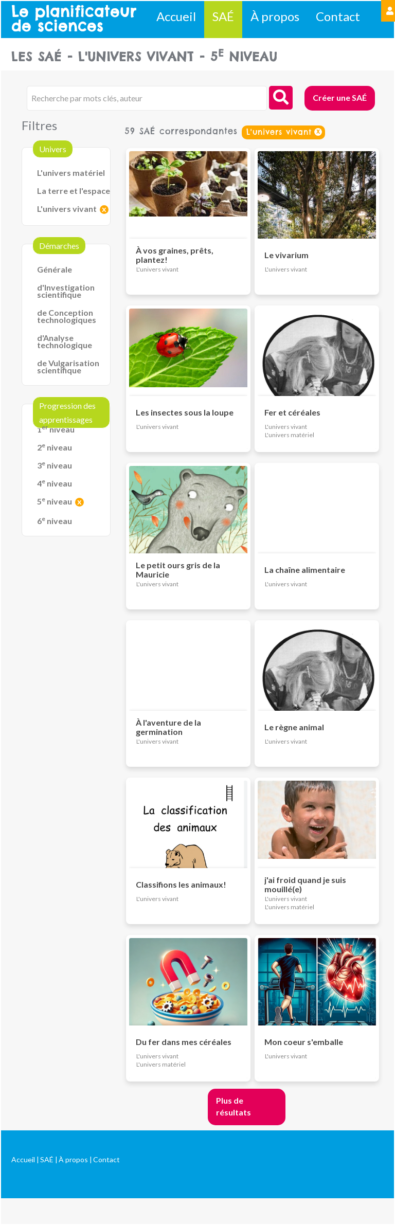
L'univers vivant (67, 208)
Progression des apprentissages (67, 412)
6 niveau (54, 521)
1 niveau (56, 429)
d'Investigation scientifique (66, 290)
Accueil (176, 16)
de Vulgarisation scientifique (68, 366)
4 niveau (54, 483)
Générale (54, 269)
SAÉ (223, 16)
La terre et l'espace (73, 190)
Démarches (59, 245)
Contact (338, 16)
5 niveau (54, 501)
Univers (52, 149)
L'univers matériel (71, 172)
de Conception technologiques (66, 316)
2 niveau (54, 447)
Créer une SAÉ (340, 97)
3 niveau (54, 465)
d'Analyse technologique (64, 341)
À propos (274, 16)
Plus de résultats (233, 1106)
